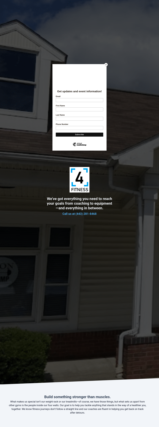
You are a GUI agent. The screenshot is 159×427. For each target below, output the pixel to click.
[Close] (106, 64)
